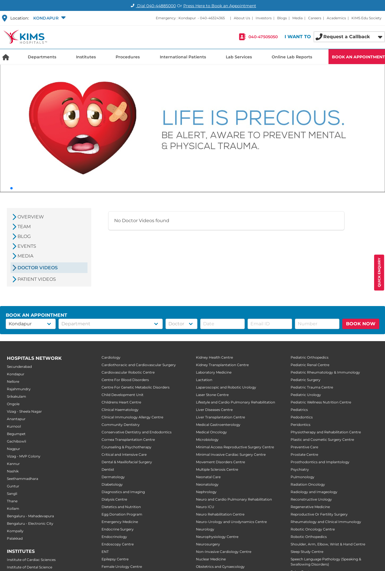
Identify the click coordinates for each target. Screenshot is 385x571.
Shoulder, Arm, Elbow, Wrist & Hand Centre (328, 544)
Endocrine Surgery (118, 529)
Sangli (12, 493)
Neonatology (207, 484)
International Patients (183, 56)
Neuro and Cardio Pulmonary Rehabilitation (234, 499)
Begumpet (16, 434)
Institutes (86, 56)
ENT (105, 551)
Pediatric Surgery (305, 380)
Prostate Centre (304, 454)
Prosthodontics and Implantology (320, 462)
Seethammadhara (22, 478)
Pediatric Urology (306, 395)
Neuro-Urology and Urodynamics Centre (231, 522)
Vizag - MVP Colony (23, 456)
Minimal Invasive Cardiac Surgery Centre (231, 454)
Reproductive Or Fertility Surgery (319, 514)
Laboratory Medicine (214, 372)
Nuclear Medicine (211, 559)
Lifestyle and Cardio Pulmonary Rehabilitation (235, 402)
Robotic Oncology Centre (313, 529)
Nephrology (206, 492)
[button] (49, 18)
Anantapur (16, 419)
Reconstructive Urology (311, 499)
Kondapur (15, 374)
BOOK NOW (361, 323)
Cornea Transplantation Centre (128, 439)
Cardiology (111, 357)
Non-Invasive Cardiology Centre (223, 551)
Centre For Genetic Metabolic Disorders (136, 387)
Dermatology (113, 477)
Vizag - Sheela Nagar (24, 411)
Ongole (13, 404)
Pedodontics (302, 417)
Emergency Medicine (120, 522)
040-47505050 (263, 36)
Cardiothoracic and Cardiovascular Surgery (139, 365)
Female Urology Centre (122, 566)
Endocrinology (114, 537)
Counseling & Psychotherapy (126, 447)
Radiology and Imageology (314, 492)
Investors (264, 18)
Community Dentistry (121, 424)
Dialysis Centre (114, 499)
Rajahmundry (19, 389)
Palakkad (15, 538)
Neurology (205, 529)
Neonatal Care (208, 477)
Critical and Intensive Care (124, 454)
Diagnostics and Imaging (123, 492)
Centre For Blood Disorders (125, 380)
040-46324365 (212, 18)
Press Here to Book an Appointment (219, 5)
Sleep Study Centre (307, 551)
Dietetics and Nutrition (121, 507)
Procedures (128, 56)
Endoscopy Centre (118, 544)
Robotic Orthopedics (309, 537)
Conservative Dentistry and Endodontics (137, 432)
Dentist (108, 469)
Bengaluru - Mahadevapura (30, 516)
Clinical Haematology (120, 409)
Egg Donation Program (122, 514)
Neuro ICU (205, 507)
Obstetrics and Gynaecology (220, 566)
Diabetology (112, 484)
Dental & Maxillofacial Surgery (127, 462)
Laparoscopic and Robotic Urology (226, 387)
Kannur (13, 464)
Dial (152, 5)
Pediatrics (299, 409)
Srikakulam (16, 396)
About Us (242, 18)
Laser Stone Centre (212, 395)
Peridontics (300, 424)
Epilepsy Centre (115, 559)
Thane (12, 501)
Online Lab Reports (292, 56)
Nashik (13, 471)
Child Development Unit (122, 395)
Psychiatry (300, 469)
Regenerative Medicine (310, 507)
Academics (336, 18)
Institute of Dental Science (29, 567)
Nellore (13, 381)
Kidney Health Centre (214, 357)
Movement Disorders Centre (220, 462)
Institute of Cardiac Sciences (31, 559)
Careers (314, 18)
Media (297, 18)
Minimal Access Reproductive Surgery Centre (235, 447)
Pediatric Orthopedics (309, 357)
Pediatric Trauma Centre (312, 387)
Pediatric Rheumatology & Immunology (325, 372)
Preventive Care (304, 447)
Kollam (13, 508)
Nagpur (13, 449)
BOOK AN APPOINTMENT (358, 56)
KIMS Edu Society (366, 18)
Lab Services (239, 56)
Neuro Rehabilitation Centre (220, 514)
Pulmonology (302, 477)
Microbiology (207, 439)
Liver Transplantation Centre (220, 417)
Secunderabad (19, 366)
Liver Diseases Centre (214, 409)
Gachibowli (16, 441)
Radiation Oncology (308, 484)
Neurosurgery (208, 544)
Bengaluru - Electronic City (30, 523)
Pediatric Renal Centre (310, 365)
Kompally (15, 531)
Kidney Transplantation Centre (222, 365)
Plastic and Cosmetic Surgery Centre (322, 439)
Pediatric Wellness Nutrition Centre (321, 402)
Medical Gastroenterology (218, 424)
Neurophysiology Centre (217, 537)
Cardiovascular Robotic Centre (128, 372)
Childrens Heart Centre (121, 402)
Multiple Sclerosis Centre (217, 469)
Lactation (204, 380)
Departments (42, 56)
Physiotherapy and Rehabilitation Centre (326, 432)
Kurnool (14, 426)
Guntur (13, 486)
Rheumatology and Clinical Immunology (326, 522)
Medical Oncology (211, 432)
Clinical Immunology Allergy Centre (132, 417)
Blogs (282, 18)
